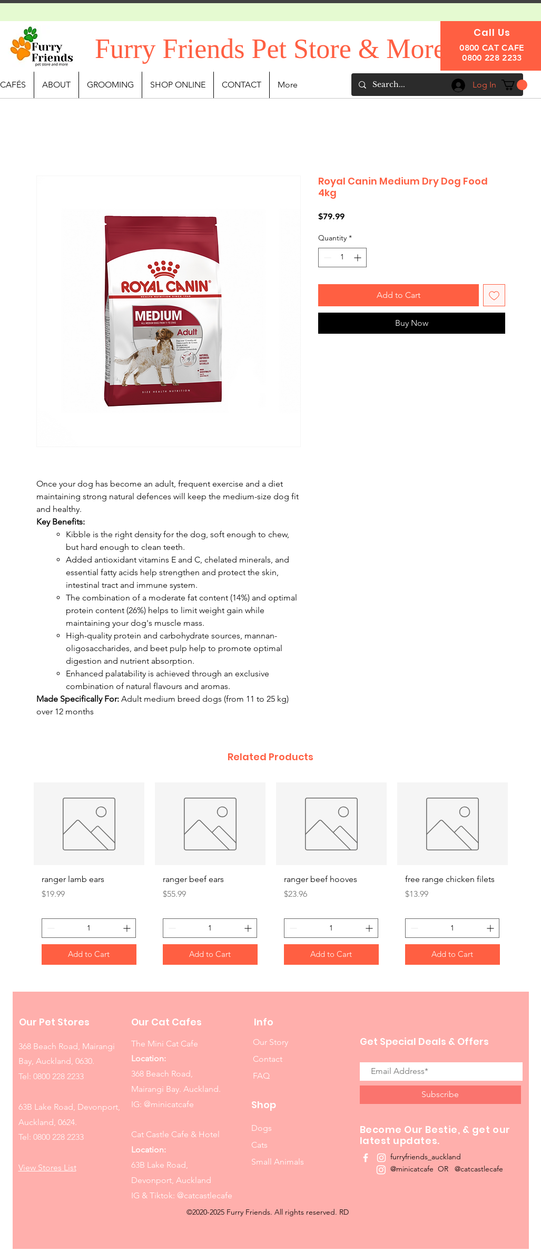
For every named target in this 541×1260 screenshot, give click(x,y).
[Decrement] (326, 257)
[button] (514, 85)
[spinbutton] (342, 257)
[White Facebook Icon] (365, 1158)
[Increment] (358, 257)
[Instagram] (381, 1170)
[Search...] (436, 84)
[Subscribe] (440, 1094)
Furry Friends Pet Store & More (270, 49)
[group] (271, 877)
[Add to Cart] (89, 954)
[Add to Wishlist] (494, 295)
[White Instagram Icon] (381, 1158)
